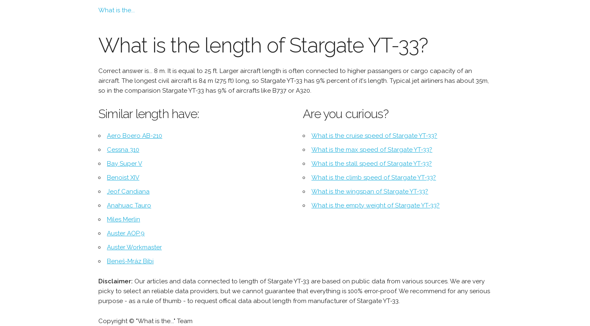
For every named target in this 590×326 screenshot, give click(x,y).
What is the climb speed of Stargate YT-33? (373, 177)
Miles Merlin (123, 219)
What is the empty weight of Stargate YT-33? (375, 205)
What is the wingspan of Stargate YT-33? (369, 191)
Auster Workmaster (134, 247)
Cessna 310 (123, 149)
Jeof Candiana (128, 191)
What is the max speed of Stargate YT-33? (371, 149)
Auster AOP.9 (126, 233)
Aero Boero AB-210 (134, 135)
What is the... (116, 10)
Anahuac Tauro (129, 205)
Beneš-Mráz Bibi (130, 261)
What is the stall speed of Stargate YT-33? (371, 163)
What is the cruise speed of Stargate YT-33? (374, 135)
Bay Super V (124, 163)
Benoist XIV (123, 177)
